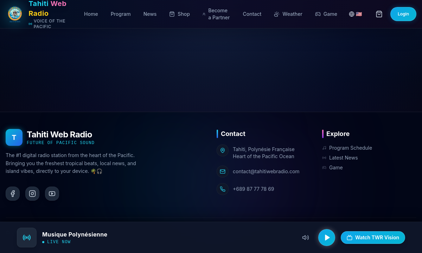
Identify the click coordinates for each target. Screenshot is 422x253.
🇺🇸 (355, 14)
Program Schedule (347, 148)
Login (403, 14)
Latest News (340, 158)
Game (332, 167)
